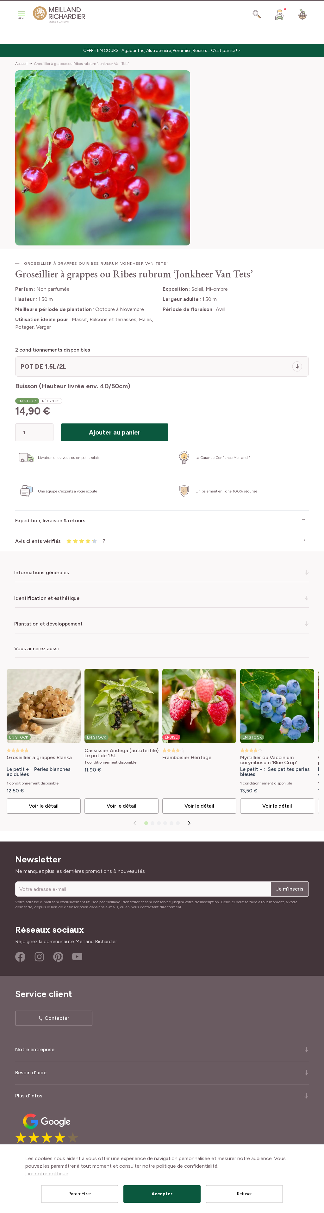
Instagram (39, 957)
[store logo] (59, 14)
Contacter (57, 1018)
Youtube (77, 957)
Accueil (21, 63)
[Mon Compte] (279, 14)
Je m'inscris (289, 889)
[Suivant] (189, 823)
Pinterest (58, 957)
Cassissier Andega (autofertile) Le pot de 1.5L (121, 753)
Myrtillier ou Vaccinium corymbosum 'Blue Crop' (268, 760)
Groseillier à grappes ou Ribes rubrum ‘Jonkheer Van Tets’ (81, 63)
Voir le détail (43, 806)
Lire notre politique (46, 1174)
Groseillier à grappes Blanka (39, 757)
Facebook (20, 957)
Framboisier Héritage (186, 757)
